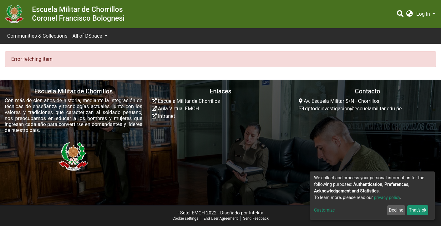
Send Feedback (256, 218)
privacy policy (387, 197)
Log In (423, 14)
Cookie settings (185, 218)
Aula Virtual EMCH (175, 109)
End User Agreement (221, 218)
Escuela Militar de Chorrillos (186, 101)
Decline (396, 210)
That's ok (417, 210)
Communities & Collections (37, 36)
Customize (324, 210)
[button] (409, 14)
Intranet (163, 116)
